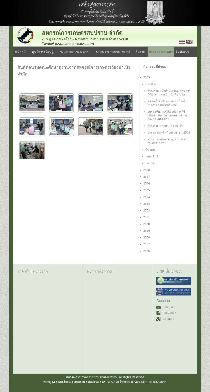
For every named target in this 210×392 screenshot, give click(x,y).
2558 (146, 237)
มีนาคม (150, 149)
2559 (146, 230)
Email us (168, 307)
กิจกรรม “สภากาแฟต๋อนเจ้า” (165, 125)
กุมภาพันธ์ (151, 156)
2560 (146, 224)
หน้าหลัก (21, 51)
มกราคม (150, 163)
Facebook (169, 312)
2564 (146, 197)
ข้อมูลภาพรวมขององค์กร (74, 52)
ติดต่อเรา (182, 51)
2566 (146, 183)
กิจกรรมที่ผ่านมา (161, 51)
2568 (146, 170)
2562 (146, 210)
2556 (146, 251)
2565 (146, 190)
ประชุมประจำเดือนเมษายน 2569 (168, 132)
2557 (146, 244)
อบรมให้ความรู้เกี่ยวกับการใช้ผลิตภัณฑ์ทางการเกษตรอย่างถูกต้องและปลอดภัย (168, 115)
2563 (146, 203)
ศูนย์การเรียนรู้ (42, 51)
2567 (146, 176)
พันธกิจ (141, 51)
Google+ (168, 318)
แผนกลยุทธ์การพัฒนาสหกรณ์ (113, 52)
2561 (146, 217)
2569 (146, 77)
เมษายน (150, 84)
